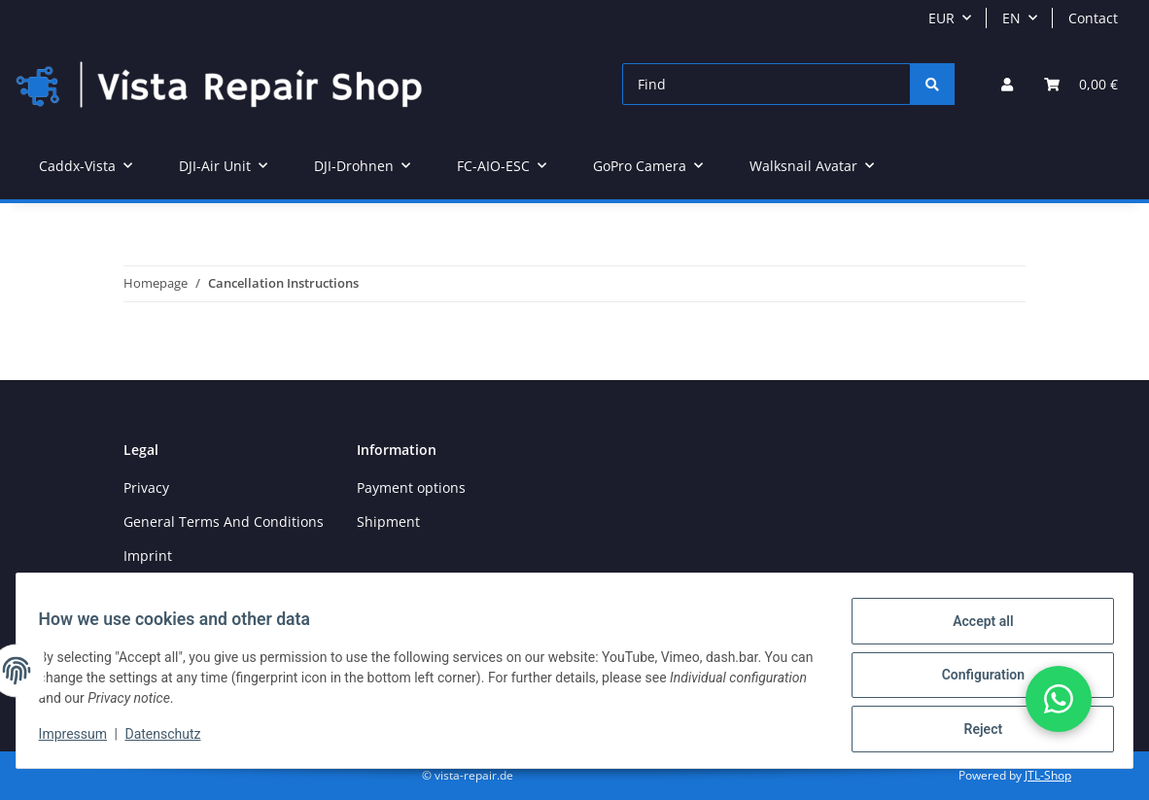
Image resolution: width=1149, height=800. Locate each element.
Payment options (411, 487)
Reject (974, 731)
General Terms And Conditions (223, 521)
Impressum (82, 740)
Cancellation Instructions (204, 590)
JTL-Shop (1048, 775)
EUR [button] (941, 18)
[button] (1007, 84)
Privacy (146, 487)
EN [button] (1011, 18)
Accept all (974, 630)
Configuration (973, 680)
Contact (1093, 18)
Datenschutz (172, 740)
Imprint (147, 555)
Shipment (388, 521)
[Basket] (1080, 84)
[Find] (766, 84)
